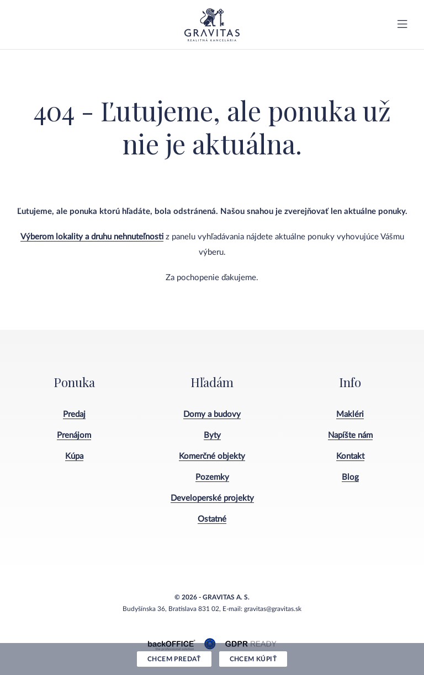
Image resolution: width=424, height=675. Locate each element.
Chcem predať (174, 659)
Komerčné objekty (212, 456)
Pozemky (212, 477)
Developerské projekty (212, 498)
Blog (350, 477)
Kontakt (350, 456)
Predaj (74, 414)
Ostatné (212, 519)
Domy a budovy (212, 414)
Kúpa (74, 456)
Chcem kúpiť (253, 659)
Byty (212, 435)
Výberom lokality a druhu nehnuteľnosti (91, 237)
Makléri (350, 414)
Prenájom (74, 435)
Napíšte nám (350, 435)
